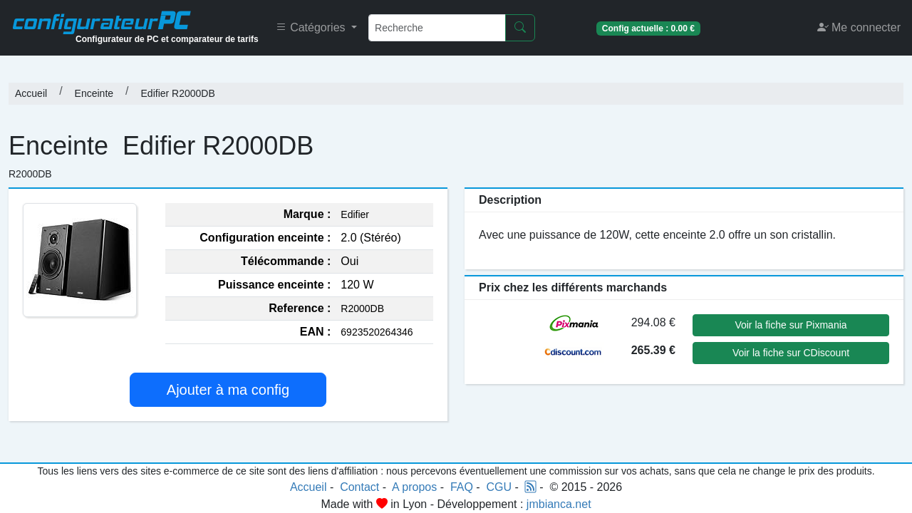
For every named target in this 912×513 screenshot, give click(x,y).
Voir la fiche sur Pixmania (790, 325)
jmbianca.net (559, 504)
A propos (414, 487)
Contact (359, 487)
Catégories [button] (312, 27)
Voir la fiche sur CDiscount (790, 352)
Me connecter (859, 27)
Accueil (31, 93)
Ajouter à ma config (228, 390)
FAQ (461, 487)
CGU (499, 487)
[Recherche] (437, 27)
